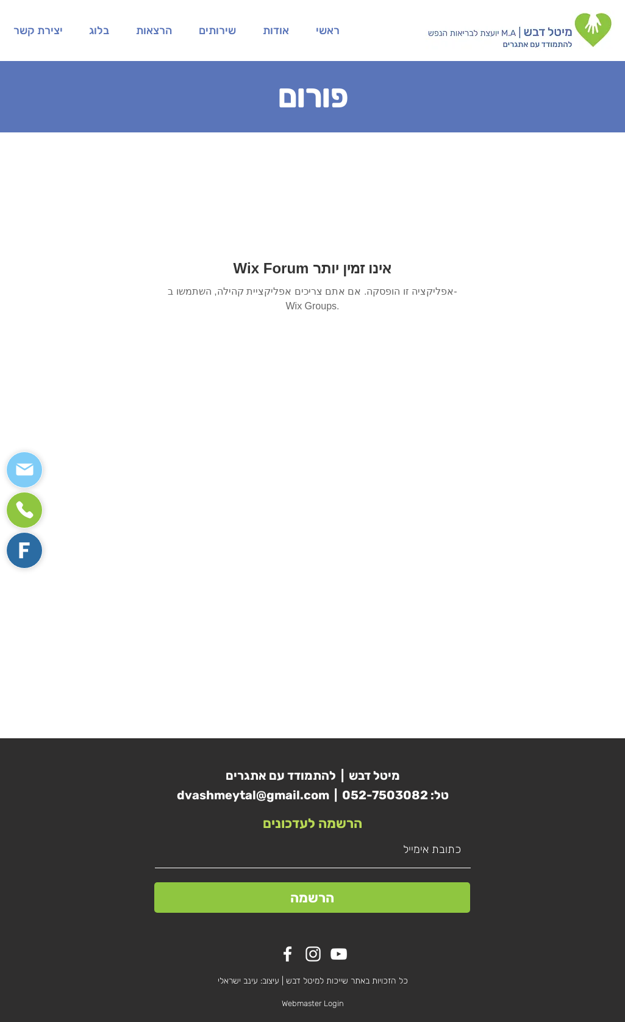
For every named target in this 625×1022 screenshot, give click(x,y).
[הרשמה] (312, 897)
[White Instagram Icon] (313, 954)
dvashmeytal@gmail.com (253, 795)
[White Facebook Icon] (287, 954)
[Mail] (24, 470)
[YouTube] (339, 954)
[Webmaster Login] (313, 1004)
